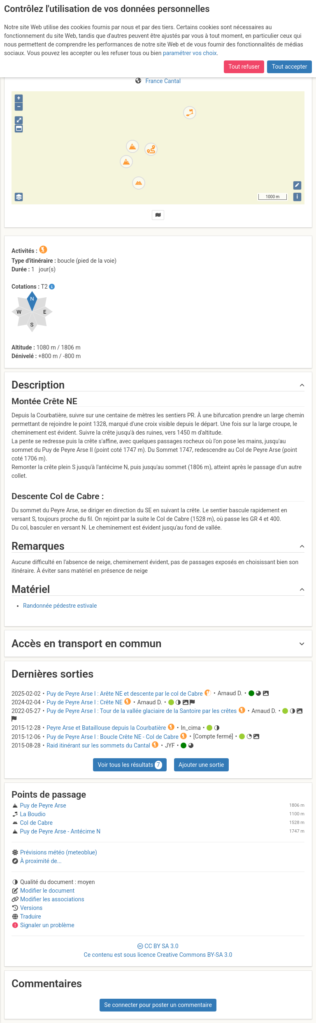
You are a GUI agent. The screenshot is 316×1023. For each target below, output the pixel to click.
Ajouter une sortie (201, 764)
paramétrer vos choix (190, 53)
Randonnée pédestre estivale (60, 605)
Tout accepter (289, 66)
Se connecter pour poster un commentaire (158, 1005)
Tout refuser (243, 66)
